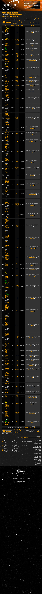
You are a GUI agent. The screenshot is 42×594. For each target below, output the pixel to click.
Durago (32, 152)
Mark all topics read (34, 23)
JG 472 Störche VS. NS (6, 30)
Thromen (17, 49)
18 (5, 111)
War (6, 51)
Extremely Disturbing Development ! (7, 182)
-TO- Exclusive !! (7, 173)
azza (17, 268)
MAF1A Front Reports (6, 44)
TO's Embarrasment (7, 245)
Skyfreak (32, 265)
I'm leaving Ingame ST (7, 264)
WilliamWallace (17, 337)
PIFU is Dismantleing (7, 360)
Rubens (17, 369)
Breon (32, 134)
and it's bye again (6, 192)
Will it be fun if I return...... (7, 423)
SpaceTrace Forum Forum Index (17, 430)
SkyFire (32, 238)
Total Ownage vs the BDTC (7, 148)
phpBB (18, 478)
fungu (17, 44)
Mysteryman (17, 310)
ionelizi (17, 403)
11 (5, 156)
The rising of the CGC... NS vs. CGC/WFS (7, 116)
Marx (17, 386)
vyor (17, 32)
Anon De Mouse (17, 396)
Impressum (21, 482)
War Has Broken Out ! (7, 296)
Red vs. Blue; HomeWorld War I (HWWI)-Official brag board (7, 322)
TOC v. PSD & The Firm (7, 159)
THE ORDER (17, 60)
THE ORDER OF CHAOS (7, 60)
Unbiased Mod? (7, 76)
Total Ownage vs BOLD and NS (7, 235)
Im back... (7, 392)
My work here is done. (7, 365)
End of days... (6, 356)
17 (7, 110)
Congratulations (7, 55)
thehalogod (17, 413)
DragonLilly (17, 77)
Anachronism (17, 40)
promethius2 (17, 365)
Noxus (32, 298)
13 (5, 209)
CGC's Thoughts (7, 81)
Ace (17, 161)
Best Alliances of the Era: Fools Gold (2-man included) (7, 223)
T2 (32, 50)
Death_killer (17, 168)
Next (39, 19)
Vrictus (32, 345)
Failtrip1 (32, 86)
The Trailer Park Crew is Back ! (7, 345)
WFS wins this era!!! (7, 133)
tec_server (15, 16)
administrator (12, 14)
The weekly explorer (10, 13)
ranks (6, 268)
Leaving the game (7, 369)
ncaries (32, 175)
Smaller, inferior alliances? (7, 276)
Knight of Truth (32, 257)
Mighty (17, 85)
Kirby (17, 194)
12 (7, 208)
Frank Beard (32, 338)
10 (7, 154)
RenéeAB (17, 127)
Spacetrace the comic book (7, 351)
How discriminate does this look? (7, 90)
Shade (32, 128)
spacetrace (19, 14)
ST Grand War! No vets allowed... (7, 285)
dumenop (32, 91)
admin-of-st (9, 16)
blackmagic (17, 226)
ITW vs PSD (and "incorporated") (7, 138)
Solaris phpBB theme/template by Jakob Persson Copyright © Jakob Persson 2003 (21, 474)
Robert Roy (32, 248)
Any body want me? (7, 397)
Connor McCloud (32, 60)
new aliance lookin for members (7, 405)
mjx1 (32, 55)
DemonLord (32, 141)
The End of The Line (7, 85)
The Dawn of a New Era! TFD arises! (7, 335)
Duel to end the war (6, 168)
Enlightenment (17, 247)
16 (6, 110)
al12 (17, 133)
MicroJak (17, 90)
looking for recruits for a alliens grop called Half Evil (6, 413)
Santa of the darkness (17, 55)
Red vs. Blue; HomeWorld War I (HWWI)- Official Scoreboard (7, 308)
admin (3, 16)
